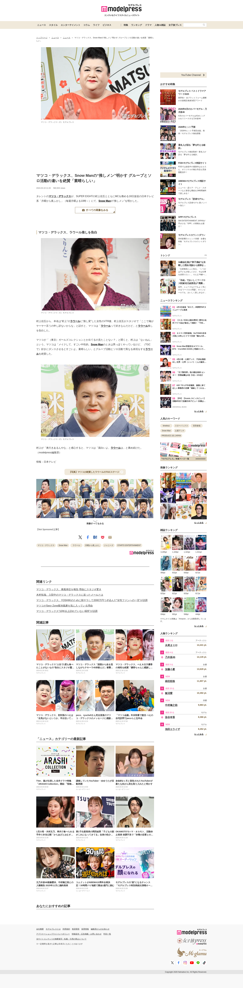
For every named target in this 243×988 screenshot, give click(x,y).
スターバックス (181, 426)
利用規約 (66, 929)
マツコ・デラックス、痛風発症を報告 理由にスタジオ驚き (68, 589)
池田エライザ (172, 729)
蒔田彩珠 (170, 681)
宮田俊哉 (196, 426)
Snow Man (105, 201)
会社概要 (40, 929)
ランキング (136, 25)
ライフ (96, 25)
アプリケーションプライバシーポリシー (53, 934)
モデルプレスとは (53, 929)
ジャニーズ (108, 545)
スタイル (53, 25)
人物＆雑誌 (160, 25)
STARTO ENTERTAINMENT (129, 545)
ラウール (75, 321)
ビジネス (107, 25)
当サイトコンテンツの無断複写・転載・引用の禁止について (61, 939)
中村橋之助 (171, 705)
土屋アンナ (179, 431)
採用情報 (85, 929)
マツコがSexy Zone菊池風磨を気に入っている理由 (64, 605)
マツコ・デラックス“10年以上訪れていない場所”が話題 (67, 611)
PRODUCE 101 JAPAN (171, 436)
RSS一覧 (107, 934)
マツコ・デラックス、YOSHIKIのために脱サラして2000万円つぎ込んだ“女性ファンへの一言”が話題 (92, 600)
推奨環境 (75, 929)
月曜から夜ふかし (92, 545)
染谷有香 (170, 717)
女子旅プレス (175, 25)
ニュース (41, 25)
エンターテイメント (70, 25)
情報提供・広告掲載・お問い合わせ (87, 934)
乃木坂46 (170, 657)
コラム (86, 25)
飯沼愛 (168, 693)
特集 (126, 25)
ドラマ (148, 25)
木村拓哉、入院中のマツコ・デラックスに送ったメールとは (69, 594)
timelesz (166, 426)
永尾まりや (171, 645)
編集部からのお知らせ (100, 929)
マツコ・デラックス (60, 196)
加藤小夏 (170, 669)
